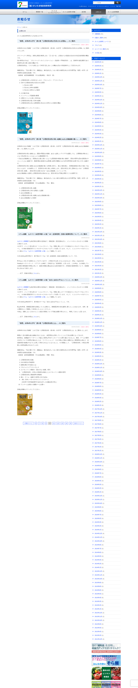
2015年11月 (98, 499)
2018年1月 (98, 405)
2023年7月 (98, 164)
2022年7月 (98, 209)
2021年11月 (98, 235)
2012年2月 (98, 635)
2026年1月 (98, 73)
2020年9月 (98, 288)
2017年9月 (98, 420)
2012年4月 (98, 631)
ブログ (97, 45)
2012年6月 (98, 624)
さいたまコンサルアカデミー (54, 12)
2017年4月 (98, 439)
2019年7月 (98, 337)
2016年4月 (98, 481)
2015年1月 (98, 529)
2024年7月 (98, 118)
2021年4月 (98, 262)
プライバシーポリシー (103, 6)
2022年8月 (98, 205)
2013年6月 (98, 590)
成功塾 (84, 12)
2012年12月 (98, 613)
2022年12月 (98, 190)
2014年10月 (98, 541)
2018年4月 (98, 394)
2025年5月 (98, 92)
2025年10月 (98, 84)
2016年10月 (98, 462)
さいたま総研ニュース (102, 41)
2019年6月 (98, 341)
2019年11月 (98, 322)
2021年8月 (98, 247)
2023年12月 (98, 145)
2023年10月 (98, 152)
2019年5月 (98, 345)
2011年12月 (98, 639)
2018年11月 (98, 367)
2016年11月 (98, 458)
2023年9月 (98, 156)
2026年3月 (98, 66)
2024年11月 (98, 103)
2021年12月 (98, 232)
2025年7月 (98, 88)
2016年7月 (98, 473)
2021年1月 (98, 273)
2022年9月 (98, 201)
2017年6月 (98, 431)
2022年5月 (98, 216)
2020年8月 (98, 292)
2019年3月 (98, 352)
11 (54, 423)
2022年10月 (98, 198)
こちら (35, 273)
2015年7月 (98, 514)
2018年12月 (98, 364)
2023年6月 (98, 167)
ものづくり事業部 (22, 241)
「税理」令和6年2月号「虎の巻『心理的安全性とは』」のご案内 (41, 323)
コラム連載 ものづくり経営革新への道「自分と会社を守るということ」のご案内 (48, 280)
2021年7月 (98, 250)
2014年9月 (98, 545)
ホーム (25, 12)
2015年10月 (98, 503)
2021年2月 (98, 269)
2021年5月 (98, 258)
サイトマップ (92, 6)
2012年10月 (98, 620)
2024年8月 (98, 115)
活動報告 (97, 34)
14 (66, 423)
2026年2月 (98, 69)
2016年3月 (98, 484)
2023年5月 (98, 171)
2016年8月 (98, 469)
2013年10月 (98, 579)
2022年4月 (98, 220)
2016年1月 (98, 492)
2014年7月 (98, 548)
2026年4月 (98, 62)
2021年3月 (98, 265)
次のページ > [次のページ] (78, 423)
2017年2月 (98, 447)
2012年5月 (98, 628)
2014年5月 (98, 556)
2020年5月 (98, 299)
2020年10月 (98, 284)
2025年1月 (98, 96)
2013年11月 (98, 575)
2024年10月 (98, 107)
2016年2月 (98, 488)
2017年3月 (98, 443)
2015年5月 (98, 518)
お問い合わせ (83, 6)
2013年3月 (98, 601)
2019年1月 (98, 360)
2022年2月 (98, 224)
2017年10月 (98, 416)
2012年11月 (98, 616)
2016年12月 (98, 454)
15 (70, 423)
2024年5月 (98, 126)
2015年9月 (98, 507)
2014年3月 (98, 560)
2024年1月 (98, 141)
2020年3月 (98, 307)
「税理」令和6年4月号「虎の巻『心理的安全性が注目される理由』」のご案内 (46, 41)
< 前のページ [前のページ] (28, 423)
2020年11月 (98, 281)
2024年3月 (98, 133)
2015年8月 (98, 511)
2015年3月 (98, 522)
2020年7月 (98, 296)
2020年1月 (98, 315)
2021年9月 (98, 243)
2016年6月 (98, 477)
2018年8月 (98, 379)
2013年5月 (98, 594)
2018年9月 (98, 375)
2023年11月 (98, 149)
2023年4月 (98, 175)
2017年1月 (98, 450)
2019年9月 (98, 330)
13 (62, 423)
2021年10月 (98, 239)
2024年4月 (98, 130)
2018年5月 (98, 390)
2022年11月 (98, 194)
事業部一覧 (39, 12)
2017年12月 (98, 409)
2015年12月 (98, 496)
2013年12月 (98, 571)
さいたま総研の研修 (69, 12)
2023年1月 (98, 186)
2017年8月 (98, 424)
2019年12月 (98, 318)
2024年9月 (98, 111)
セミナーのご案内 (100, 49)
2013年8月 (98, 586)
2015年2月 (98, 526)
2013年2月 (98, 605)
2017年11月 (98, 413)
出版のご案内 (84, 44)
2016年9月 (98, 465)
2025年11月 (98, 81)
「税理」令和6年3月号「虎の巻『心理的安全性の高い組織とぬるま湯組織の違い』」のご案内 (52, 139)
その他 (97, 53)
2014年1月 (98, 567)
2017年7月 (98, 428)
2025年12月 (98, 77)
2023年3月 (98, 179)
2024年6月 (98, 122)
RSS (119, 6)
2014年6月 (98, 552)
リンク (113, 6)
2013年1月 (98, 609)
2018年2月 (98, 401)
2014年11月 (98, 537)
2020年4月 (98, 303)
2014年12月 (98, 533)
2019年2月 (98, 356)
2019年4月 (98, 349)
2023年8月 (98, 160)
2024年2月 (98, 137)
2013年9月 (98, 582)
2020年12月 (98, 277)
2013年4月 (98, 597)
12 (58, 423)
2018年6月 (98, 386)
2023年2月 (98, 182)
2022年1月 (98, 228)
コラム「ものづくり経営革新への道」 (35, 251)
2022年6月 (98, 213)
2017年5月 (98, 435)
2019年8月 (98, 333)
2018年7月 (98, 382)
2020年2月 (98, 311)
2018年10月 (98, 371)
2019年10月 (98, 326)
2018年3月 (98, 397)
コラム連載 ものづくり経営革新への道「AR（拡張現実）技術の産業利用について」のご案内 (52, 234)
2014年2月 (98, 563)
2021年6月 (98, 254)
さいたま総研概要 (113, 12)
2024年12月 (98, 100)
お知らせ (98, 12)
